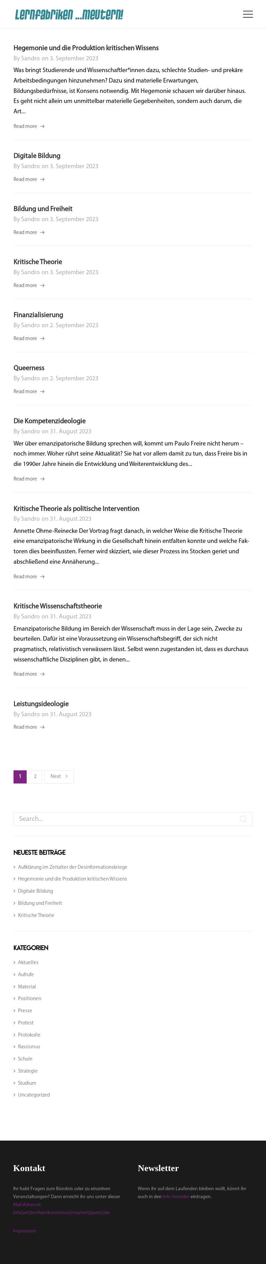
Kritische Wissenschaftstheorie (58, 606)
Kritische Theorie (38, 262)
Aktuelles (28, 963)
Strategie (28, 1071)
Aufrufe (26, 975)
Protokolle (29, 1035)
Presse (25, 1011)
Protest (26, 1023)
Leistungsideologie (41, 704)
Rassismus (29, 1047)
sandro (30, 58)
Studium (27, 1083)
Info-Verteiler (176, 1197)
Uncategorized (34, 1095)
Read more (25, 126)
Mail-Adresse (26, 1204)
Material (27, 987)
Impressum (24, 1231)
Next (59, 776)
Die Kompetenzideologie (50, 421)
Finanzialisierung (38, 315)
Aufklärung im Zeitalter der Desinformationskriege (72, 867)
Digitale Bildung (37, 156)
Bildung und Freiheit (43, 209)
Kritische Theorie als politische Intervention (76, 509)
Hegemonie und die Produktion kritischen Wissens (86, 48)
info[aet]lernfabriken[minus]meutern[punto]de (61, 1212)
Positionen (29, 999)
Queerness (29, 368)
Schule (25, 1059)
